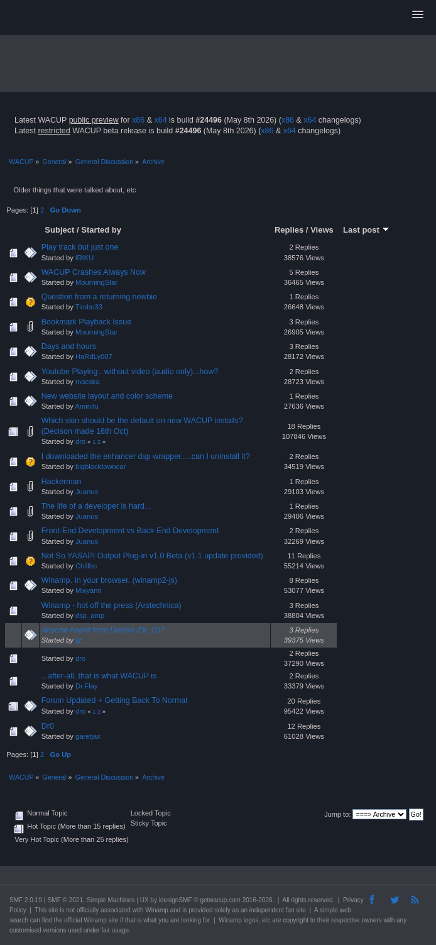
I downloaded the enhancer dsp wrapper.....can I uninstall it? (145, 456)
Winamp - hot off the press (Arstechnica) (111, 605)
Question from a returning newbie (99, 296)
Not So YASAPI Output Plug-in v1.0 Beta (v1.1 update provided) (152, 555)
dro (80, 441)
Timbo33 (88, 307)
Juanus (86, 491)
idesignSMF (175, 900)
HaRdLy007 (93, 356)
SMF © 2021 (65, 900)
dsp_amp (89, 615)
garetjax (88, 736)
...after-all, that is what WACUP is (99, 675)
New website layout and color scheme (107, 396)
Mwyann (88, 590)
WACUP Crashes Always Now (93, 272)
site (53, 910)
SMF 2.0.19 (25, 900)
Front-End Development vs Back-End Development (130, 530)
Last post (366, 230)
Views (322, 230)
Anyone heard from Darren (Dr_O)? (103, 630)
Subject (59, 230)
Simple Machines (110, 900)
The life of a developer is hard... (96, 506)
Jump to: (337, 814)
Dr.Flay (86, 686)
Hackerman (61, 481)
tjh (79, 640)
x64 (160, 120)
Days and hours (68, 346)
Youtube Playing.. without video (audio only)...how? (130, 371)
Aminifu (86, 406)
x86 (138, 120)
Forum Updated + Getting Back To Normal (114, 700)
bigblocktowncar (100, 466)
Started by (101, 230)
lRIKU (84, 258)
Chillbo (86, 566)
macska (87, 381)
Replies (289, 230)
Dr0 (47, 726)
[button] (418, 15)
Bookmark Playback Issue (86, 322)
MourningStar (96, 282)
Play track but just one (80, 247)
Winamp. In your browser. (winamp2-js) (109, 580)
